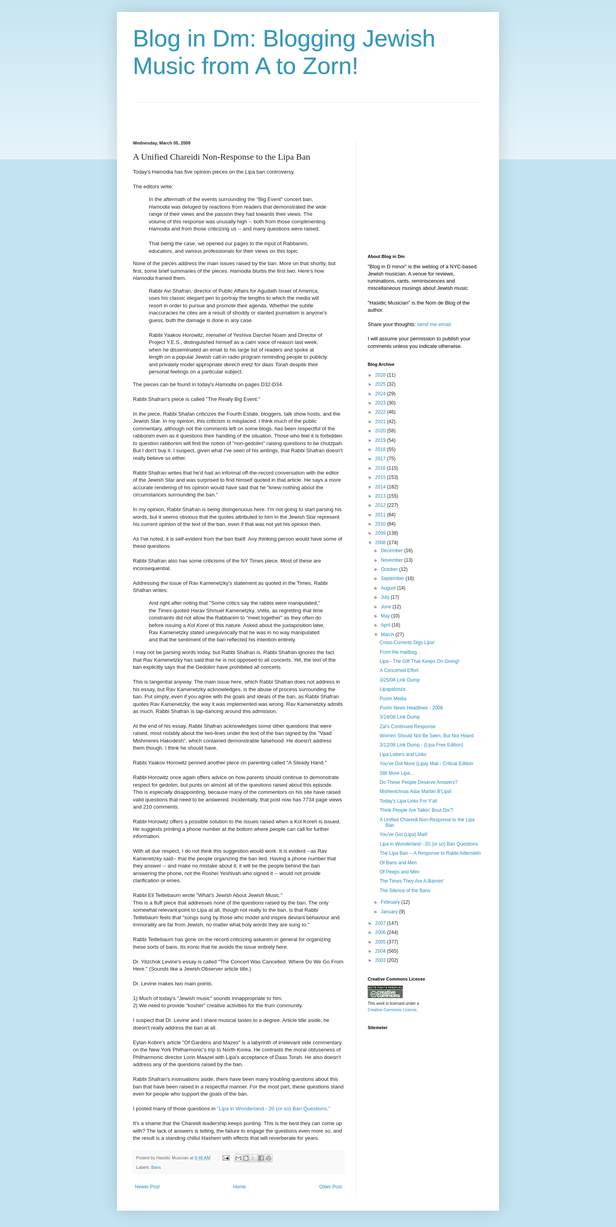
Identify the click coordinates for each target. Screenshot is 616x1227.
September (393, 578)
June (386, 607)
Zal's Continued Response (407, 726)
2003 (381, 960)
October (390, 569)
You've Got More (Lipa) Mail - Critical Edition (426, 763)
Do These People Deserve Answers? (419, 782)
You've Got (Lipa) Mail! (404, 834)
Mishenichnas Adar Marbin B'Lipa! (416, 791)
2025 (381, 384)
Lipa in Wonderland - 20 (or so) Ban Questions (429, 844)
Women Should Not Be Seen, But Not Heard (427, 736)
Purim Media (393, 698)
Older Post (330, 1187)
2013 (381, 496)
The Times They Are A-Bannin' (412, 881)
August (389, 588)
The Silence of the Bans (405, 890)
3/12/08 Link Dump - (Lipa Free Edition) (421, 745)
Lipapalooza (392, 689)
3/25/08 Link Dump (400, 680)
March (388, 634)
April (386, 625)
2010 (381, 524)
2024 (381, 394)
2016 (381, 468)
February (391, 902)
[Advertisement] (226, 115)
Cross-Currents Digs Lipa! (407, 642)
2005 (381, 942)
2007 (381, 923)
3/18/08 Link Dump (400, 717)
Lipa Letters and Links (403, 754)
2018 (381, 449)
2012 (381, 505)
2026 (381, 375)
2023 (381, 403)
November (392, 560)
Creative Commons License (392, 1010)
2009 (381, 533)
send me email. (434, 324)
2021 (381, 421)
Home (239, 1187)
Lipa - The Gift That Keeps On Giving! (419, 661)
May (386, 616)
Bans (156, 1167)
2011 (381, 515)
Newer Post (147, 1187)
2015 (381, 477)
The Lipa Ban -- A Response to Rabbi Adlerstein (430, 853)
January (390, 911)
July (386, 597)
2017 (381, 458)
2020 (381, 431)
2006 (381, 932)
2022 (381, 412)
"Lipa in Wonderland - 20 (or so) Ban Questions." (273, 1109)
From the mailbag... (400, 652)
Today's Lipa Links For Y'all (408, 801)
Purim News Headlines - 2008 (411, 708)
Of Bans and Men (398, 863)
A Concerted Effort (399, 670)
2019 (381, 440)
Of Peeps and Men (399, 872)
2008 (381, 542)
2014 (381, 487)
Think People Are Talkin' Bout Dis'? (416, 810)
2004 (381, 951)
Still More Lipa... (397, 773)
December (392, 550)
